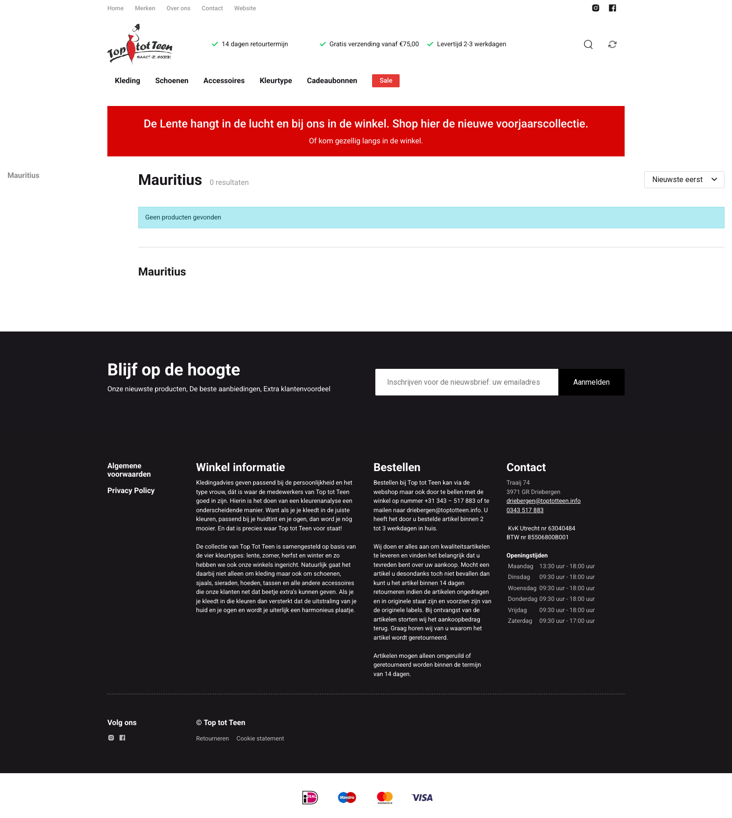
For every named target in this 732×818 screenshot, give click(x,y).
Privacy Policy (131, 490)
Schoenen (171, 80)
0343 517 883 (525, 510)
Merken (145, 8)
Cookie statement (260, 738)
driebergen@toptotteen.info (544, 501)
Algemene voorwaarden (129, 470)
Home (115, 8)
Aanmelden (591, 382)
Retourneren (212, 738)
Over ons (178, 8)
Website (245, 8)
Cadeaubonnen (332, 80)
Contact (212, 8)
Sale (386, 81)
